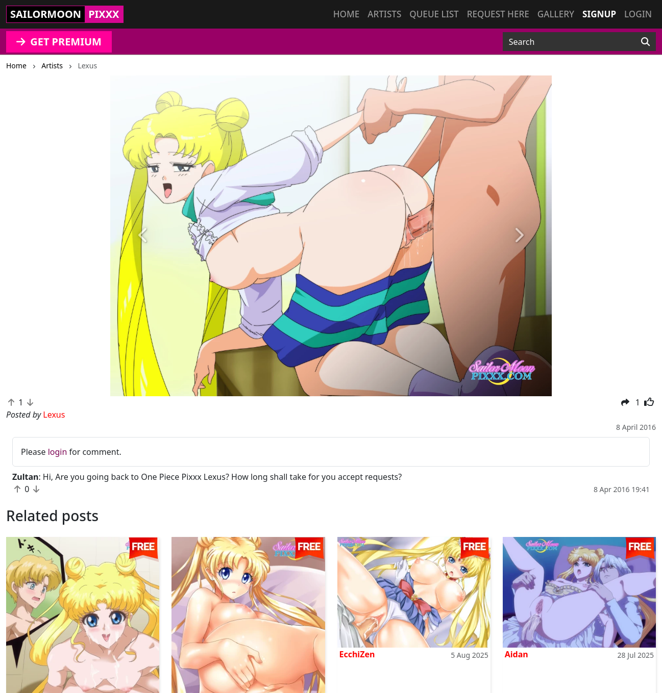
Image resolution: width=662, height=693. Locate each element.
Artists (384, 14)
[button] (143, 235)
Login (638, 14)
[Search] (645, 42)
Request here (498, 14)
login (57, 451)
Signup (599, 14)
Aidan (516, 654)
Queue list (433, 14)
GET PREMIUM (59, 41)
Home (346, 14)
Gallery (555, 14)
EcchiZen (357, 654)
